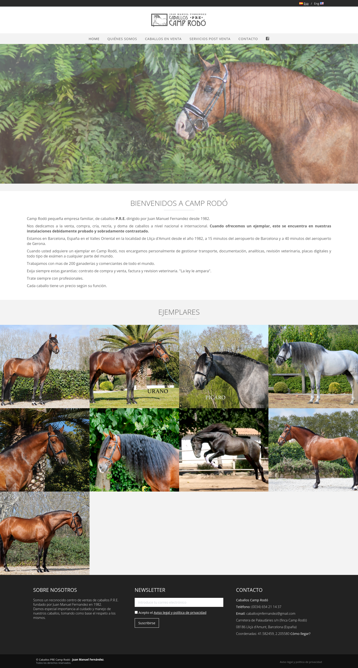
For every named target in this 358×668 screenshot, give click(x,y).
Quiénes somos (122, 39)
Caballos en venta (163, 39)
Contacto (248, 39)
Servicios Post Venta (210, 39)
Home (94, 39)
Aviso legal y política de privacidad (180, 612)
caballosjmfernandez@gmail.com (270, 613)
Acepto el (170, 612)
